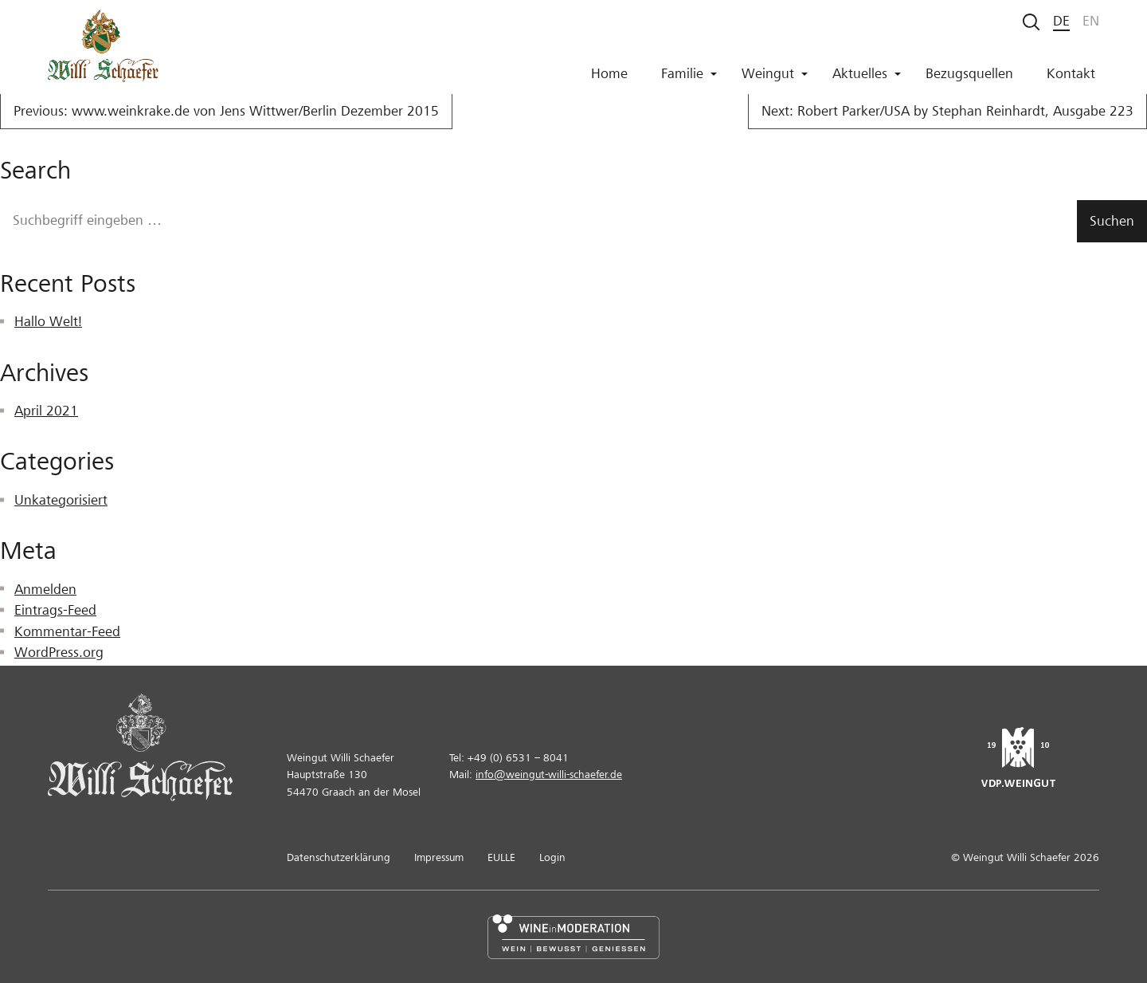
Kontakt (1071, 86)
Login (552, 857)
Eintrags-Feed (55, 610)
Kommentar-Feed (67, 631)
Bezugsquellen (969, 86)
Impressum (439, 857)
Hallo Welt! (48, 321)
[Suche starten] (1031, 21)
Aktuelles (866, 86)
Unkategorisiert (61, 500)
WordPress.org (59, 652)
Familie (689, 86)
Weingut (775, 86)
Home (609, 86)
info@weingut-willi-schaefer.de (549, 774)
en (1090, 21)
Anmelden (45, 589)
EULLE (501, 857)
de (1061, 21)
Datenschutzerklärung (338, 857)
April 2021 (46, 411)
